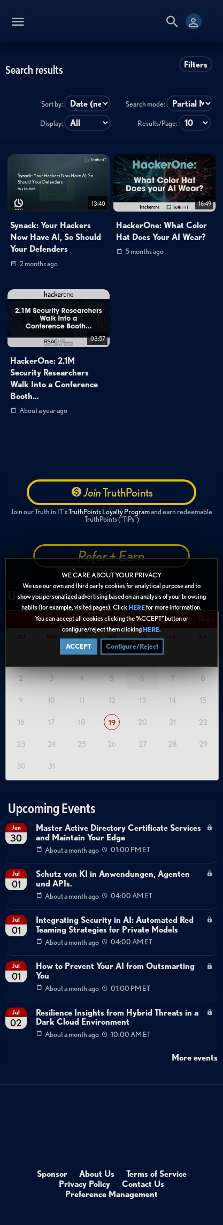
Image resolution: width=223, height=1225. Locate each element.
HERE (136, 608)
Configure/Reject (132, 646)
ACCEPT (78, 646)
